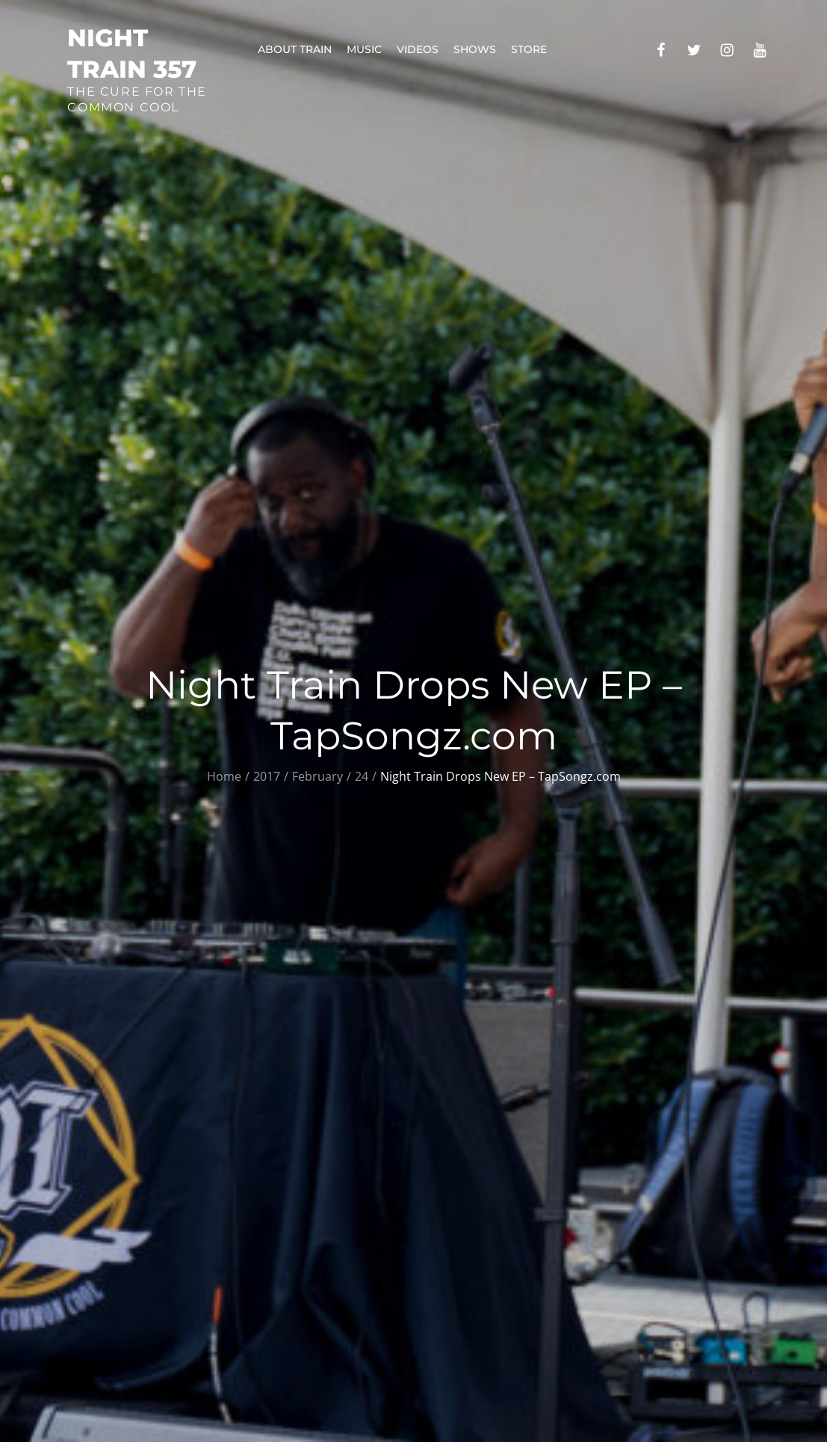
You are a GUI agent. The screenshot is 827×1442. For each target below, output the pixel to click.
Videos (418, 49)
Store (529, 49)
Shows (474, 49)
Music (364, 49)
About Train (295, 49)
